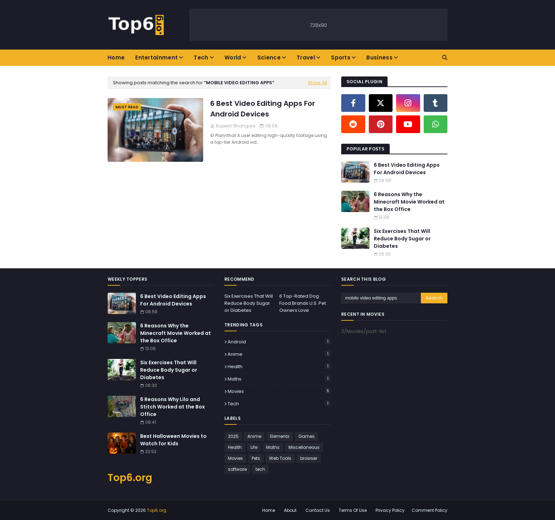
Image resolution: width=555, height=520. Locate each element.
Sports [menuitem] (340, 57)
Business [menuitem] (379, 57)
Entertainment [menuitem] (156, 57)
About (290, 510)
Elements (280, 436)
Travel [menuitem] (306, 57)
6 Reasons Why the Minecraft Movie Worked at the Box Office (409, 202)
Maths (279, 379)
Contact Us (317, 510)
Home (268, 510)
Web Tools (280, 458)
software (237, 469)
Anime (279, 354)
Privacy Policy (390, 510)
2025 (233, 436)
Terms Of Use (353, 510)
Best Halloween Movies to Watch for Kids (173, 440)
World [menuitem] (232, 57)
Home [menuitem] (116, 57)
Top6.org (130, 478)
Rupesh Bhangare (235, 126)
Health (279, 366)
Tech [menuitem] (201, 57)
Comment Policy (429, 510)
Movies (279, 391)
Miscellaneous (304, 447)
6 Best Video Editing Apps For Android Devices (262, 108)
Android (279, 341)
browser (308, 458)
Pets (256, 458)
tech (279, 403)
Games (306, 436)
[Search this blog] (381, 298)
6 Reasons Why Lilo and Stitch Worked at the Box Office (172, 407)
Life (254, 447)
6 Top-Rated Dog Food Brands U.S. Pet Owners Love (302, 303)
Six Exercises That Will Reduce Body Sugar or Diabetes (402, 239)
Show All (317, 82)
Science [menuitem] (269, 57)
